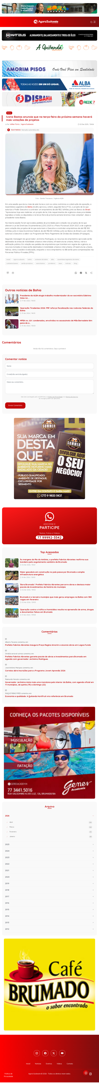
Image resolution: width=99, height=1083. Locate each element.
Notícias (38, 1064)
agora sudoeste (19, 259)
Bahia (9, 113)
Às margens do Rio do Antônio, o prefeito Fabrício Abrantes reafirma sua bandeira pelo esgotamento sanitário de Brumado (54, 560)
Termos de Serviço (72, 397)
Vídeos (59, 1064)
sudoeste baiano (12, 263)
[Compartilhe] (91, 272)
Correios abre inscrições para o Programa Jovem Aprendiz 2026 (35, 670)
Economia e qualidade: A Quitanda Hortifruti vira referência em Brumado (39, 696)
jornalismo (51, 263)
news (60, 263)
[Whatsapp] (76, 272)
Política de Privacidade (55, 397)
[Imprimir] (13, 272)
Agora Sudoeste (27, 124)
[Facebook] (81, 272)
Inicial (28, 1064)
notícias (68, 263)
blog (75, 263)
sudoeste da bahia (41, 259)
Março (51, 827)
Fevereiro (51, 831)
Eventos (49, 1064)
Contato (70, 1064)
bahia (30, 259)
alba (52, 259)
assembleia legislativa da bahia (68, 259)
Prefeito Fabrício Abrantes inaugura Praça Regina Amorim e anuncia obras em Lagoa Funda (48, 645)
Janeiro (51, 836)
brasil (8, 259)
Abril (51, 822)
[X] (86, 272)
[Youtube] (63, 1053)
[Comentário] (8, 272)
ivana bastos (40, 263)
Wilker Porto (14, 124)
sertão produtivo (27, 263)
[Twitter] (54, 1053)
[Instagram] (36, 1053)
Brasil (87, 209)
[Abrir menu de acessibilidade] (86, 1073)
